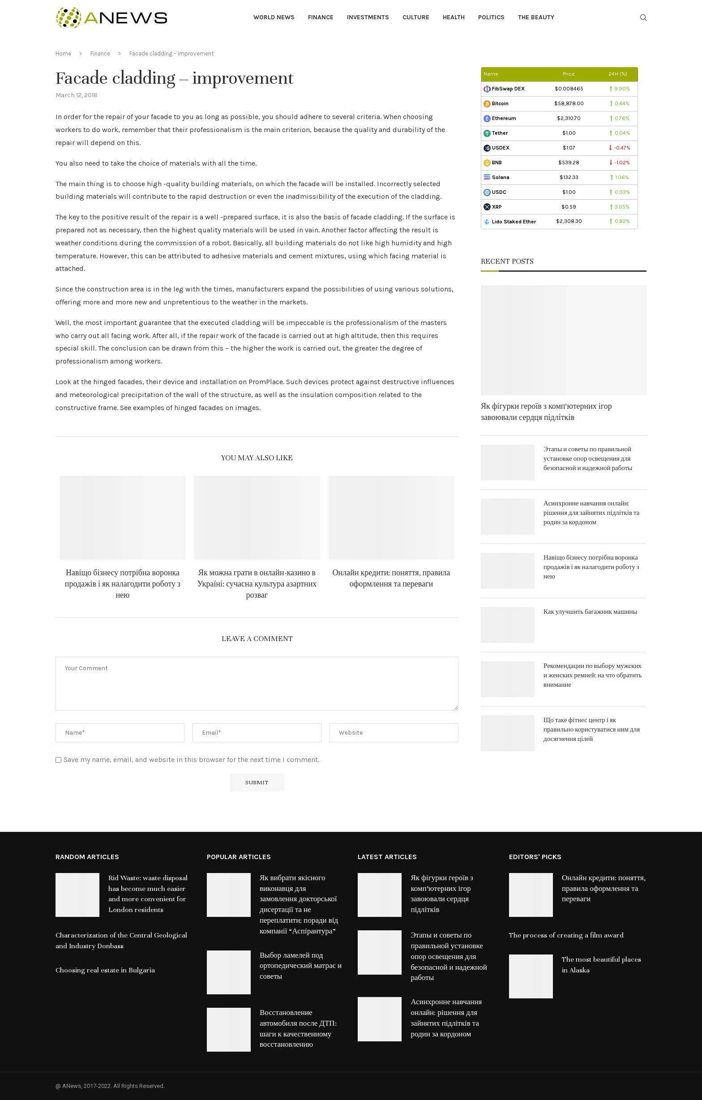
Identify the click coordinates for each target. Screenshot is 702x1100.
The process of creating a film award (566, 935)
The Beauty (536, 17)
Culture (415, 17)
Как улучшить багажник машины (591, 612)
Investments (368, 17)
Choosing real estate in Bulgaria (105, 970)
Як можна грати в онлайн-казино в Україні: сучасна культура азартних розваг (257, 584)
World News (274, 17)
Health (454, 17)
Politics (491, 17)
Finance (321, 17)
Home (63, 53)
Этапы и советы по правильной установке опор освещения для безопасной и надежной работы (588, 458)
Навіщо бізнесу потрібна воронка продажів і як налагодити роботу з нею (122, 584)
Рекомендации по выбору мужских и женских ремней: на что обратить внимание (593, 675)
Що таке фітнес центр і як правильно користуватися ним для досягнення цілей (592, 729)
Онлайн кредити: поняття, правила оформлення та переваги (604, 888)
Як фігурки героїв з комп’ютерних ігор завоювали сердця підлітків (546, 412)
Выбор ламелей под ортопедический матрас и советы (301, 966)
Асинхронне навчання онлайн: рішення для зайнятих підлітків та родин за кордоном (591, 513)
